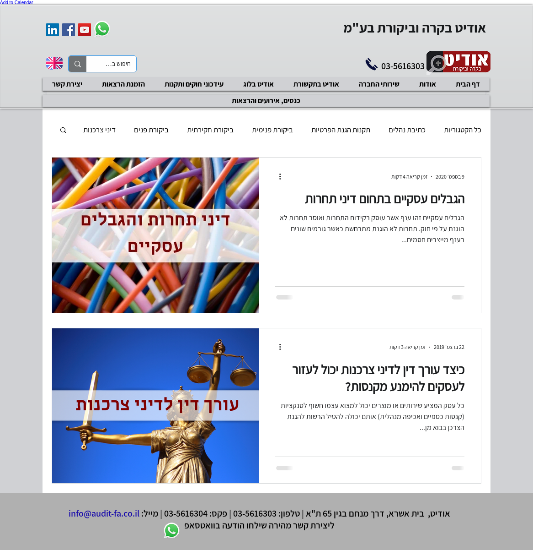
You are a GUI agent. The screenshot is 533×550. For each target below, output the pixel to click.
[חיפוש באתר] (118, 64)
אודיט (440, 513)
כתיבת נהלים (407, 130)
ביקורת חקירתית (210, 130)
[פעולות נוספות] (276, 176)
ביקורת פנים (151, 130)
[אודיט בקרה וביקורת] (52, 29)
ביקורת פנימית (272, 130)
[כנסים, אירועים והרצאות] (266, 101)
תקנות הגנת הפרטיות (340, 130)
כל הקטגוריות (462, 130)
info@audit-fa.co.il (104, 513)
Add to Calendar (16, 2)
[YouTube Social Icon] (84, 29)
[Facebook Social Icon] (68, 29)
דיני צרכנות (99, 130)
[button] (63, 131)
